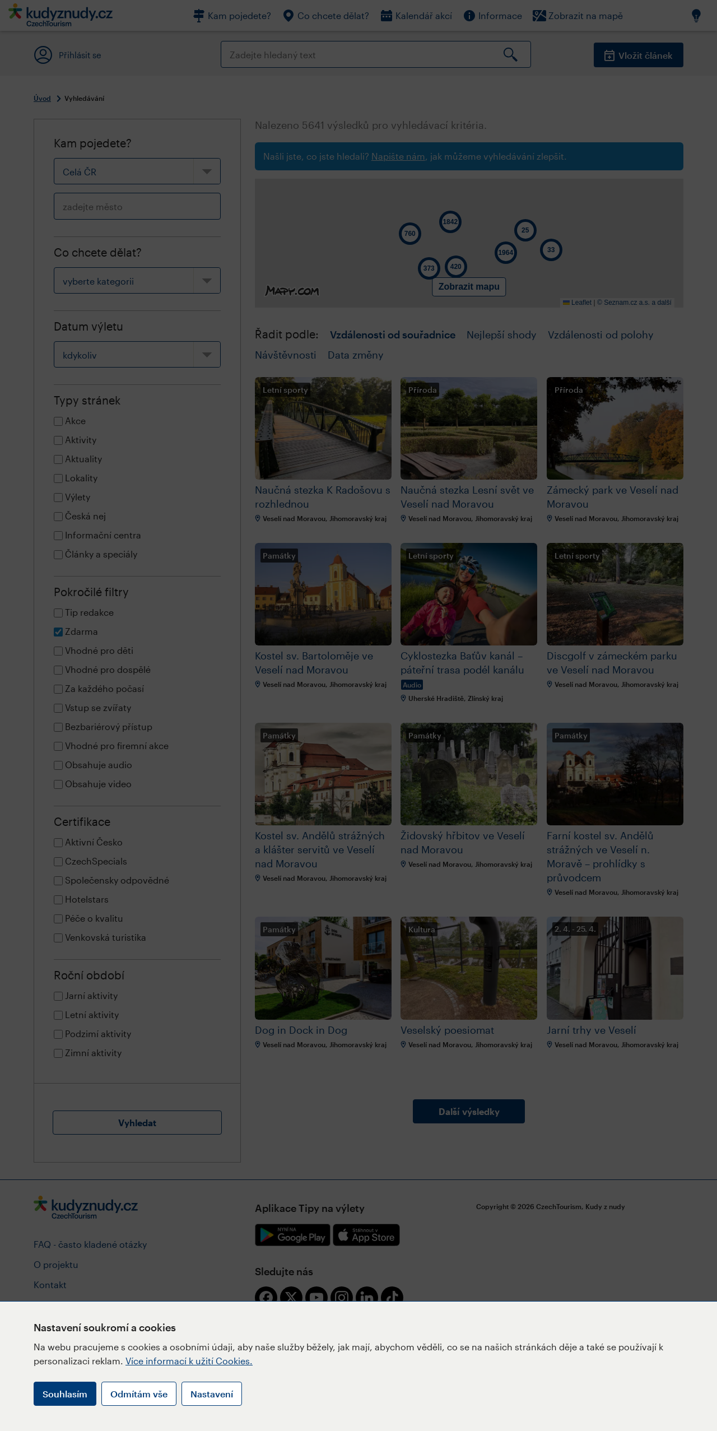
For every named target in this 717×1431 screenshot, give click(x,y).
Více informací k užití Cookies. (189, 1360)
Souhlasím (65, 1393)
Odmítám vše (138, 1393)
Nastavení (211, 1393)
